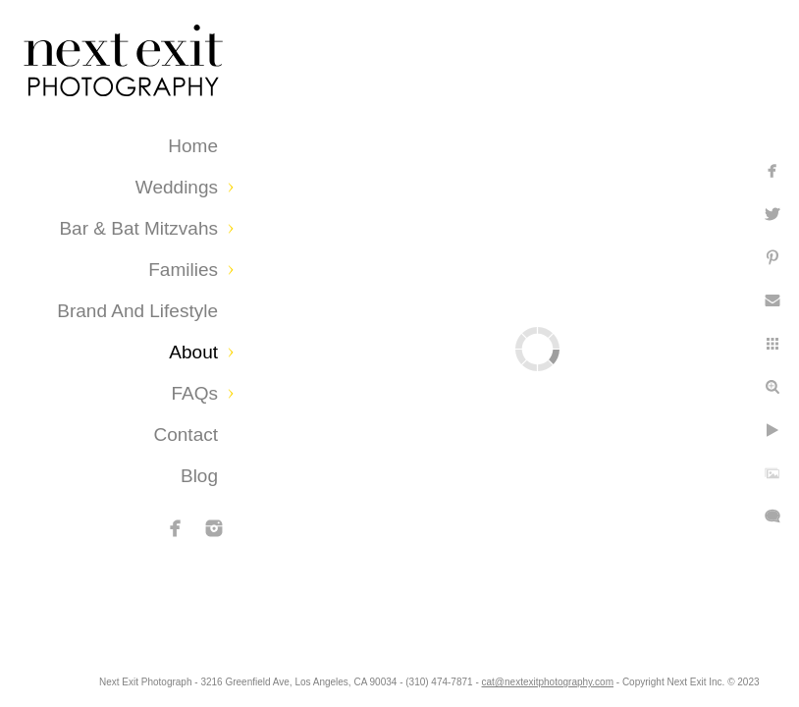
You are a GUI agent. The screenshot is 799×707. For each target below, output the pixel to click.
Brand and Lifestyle (137, 310)
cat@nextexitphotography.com (653, 682)
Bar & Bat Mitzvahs (138, 228)
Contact (186, 434)
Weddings (176, 187)
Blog (199, 475)
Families (183, 269)
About (193, 352)
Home (193, 146)
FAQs (194, 393)
